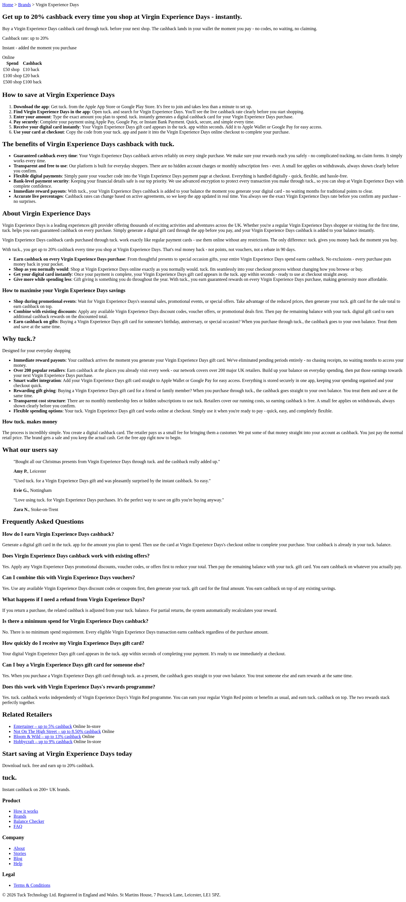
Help (18, 863)
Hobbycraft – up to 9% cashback (43, 741)
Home (7, 4)
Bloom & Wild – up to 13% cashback (47, 736)
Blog (18, 858)
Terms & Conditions (32, 885)
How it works (26, 811)
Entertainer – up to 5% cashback (43, 726)
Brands (24, 4)
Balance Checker (29, 821)
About (19, 848)
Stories (20, 853)
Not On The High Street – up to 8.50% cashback (57, 731)
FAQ (18, 826)
